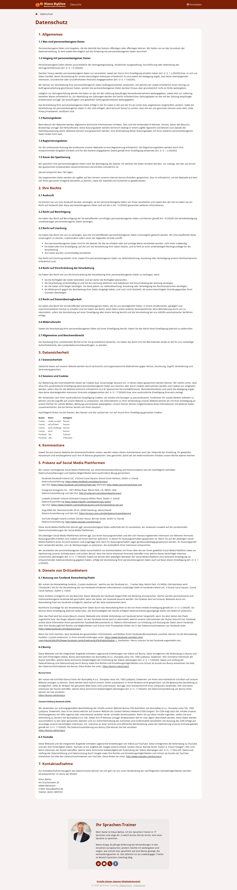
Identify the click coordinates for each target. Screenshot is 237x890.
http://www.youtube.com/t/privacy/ (83, 521)
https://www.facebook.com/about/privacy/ (86, 481)
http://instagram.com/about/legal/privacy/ (100, 493)
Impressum (139, 885)
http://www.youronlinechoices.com (124, 484)
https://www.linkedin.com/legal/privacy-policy (88, 501)
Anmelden (194, 4)
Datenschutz (46, 14)
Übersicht (75, 4)
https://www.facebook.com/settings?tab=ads (73, 484)
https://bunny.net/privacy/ (115, 666)
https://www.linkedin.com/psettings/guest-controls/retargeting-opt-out (87, 504)
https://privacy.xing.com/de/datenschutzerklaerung (105, 513)
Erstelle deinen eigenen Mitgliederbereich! (118, 881)
